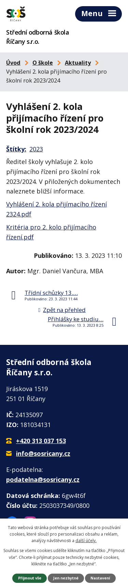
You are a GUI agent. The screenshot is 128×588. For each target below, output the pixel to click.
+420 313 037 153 (41, 441)
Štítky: (16, 149)
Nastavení (100, 577)
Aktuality (78, 62)
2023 (36, 149)
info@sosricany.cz (43, 453)
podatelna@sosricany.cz (43, 479)
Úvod (13, 62)
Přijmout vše (29, 577)
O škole (42, 62)
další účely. (86, 540)
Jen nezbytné (66, 577)
